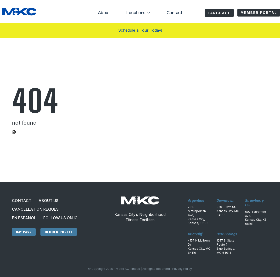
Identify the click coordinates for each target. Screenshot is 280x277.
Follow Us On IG (60, 218)
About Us (48, 200)
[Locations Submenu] (148, 13)
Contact (174, 12)
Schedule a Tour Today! (140, 30)
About (104, 12)
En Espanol (24, 218)
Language (219, 13)
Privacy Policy (182, 269)
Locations (136, 12)
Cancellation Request (36, 209)
